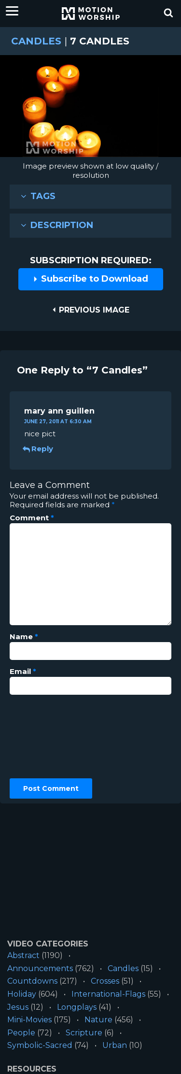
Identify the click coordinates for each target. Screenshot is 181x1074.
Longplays (77, 1007)
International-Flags (108, 994)
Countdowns (32, 981)
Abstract (23, 955)
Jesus (17, 1007)
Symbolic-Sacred (39, 1045)
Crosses (105, 981)
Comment (32, 518)
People (21, 1032)
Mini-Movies (29, 1019)
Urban (114, 1045)
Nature (98, 1019)
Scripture (84, 1032)
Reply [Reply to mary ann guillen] (38, 448)
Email (23, 671)
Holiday (21, 994)
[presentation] (49, 737)
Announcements (40, 968)
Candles (36, 41)
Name (24, 636)
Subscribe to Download (90, 278)
